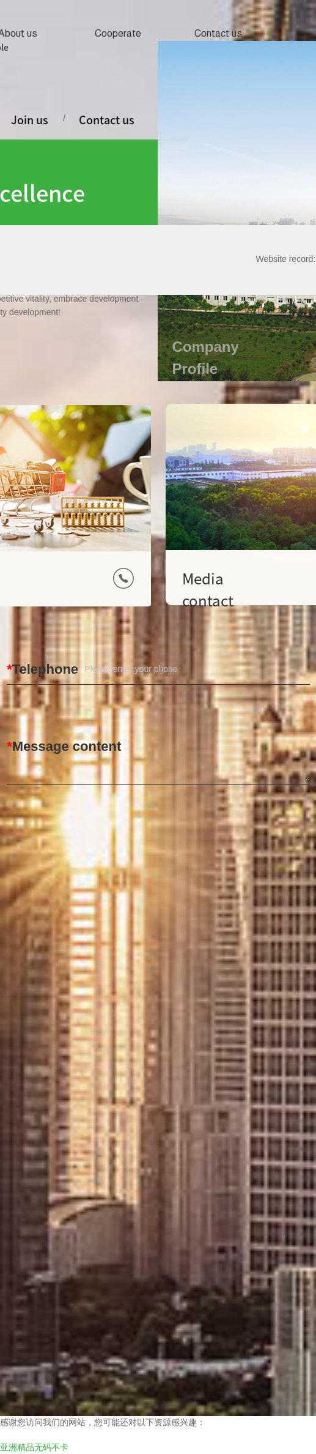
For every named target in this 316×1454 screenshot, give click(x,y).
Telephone (45, 669)
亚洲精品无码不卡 (34, 1447)
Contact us (218, 33)
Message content (67, 746)
